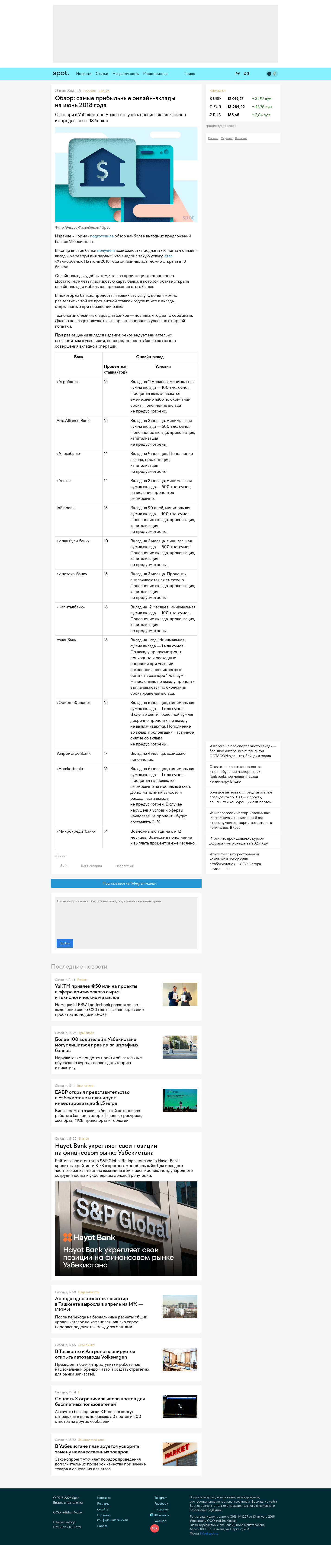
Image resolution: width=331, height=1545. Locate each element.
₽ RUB (215, 115)
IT (79, 1392)
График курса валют (222, 126)
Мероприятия (155, 73)
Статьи (102, 73)
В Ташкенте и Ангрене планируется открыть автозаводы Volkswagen (95, 1354)
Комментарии (89, 866)
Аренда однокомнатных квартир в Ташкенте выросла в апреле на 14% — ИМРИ (99, 1304)
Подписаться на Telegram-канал (126, 883)
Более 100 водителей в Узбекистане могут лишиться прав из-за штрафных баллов (96, 1044)
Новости (83, 73)
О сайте (102, 1509)
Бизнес (82, 980)
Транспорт (86, 1033)
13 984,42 (236, 107)
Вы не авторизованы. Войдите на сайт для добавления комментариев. (126, 916)
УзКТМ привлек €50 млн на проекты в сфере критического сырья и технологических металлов (96, 991)
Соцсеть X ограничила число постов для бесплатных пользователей (100, 1401)
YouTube (158, 1521)
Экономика (85, 1086)
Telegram (158, 1498)
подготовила (102, 236)
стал (168, 256)
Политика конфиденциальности (112, 1517)
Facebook (159, 1503)
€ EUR (215, 107)
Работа (102, 1526)
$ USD (215, 98)
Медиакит (227, 138)
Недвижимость (125, 73)
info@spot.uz (209, 1533)
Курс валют (217, 90)
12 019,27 (236, 98)
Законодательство (91, 1440)
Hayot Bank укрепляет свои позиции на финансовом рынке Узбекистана (106, 1149)
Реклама (213, 138)
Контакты (241, 138)
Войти (65, 943)
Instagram (159, 1509)
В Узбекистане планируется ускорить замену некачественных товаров (97, 1449)
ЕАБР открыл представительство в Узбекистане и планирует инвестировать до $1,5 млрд (92, 1097)
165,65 (233, 115)
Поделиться (122, 866)
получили (106, 250)
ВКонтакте (159, 1515)
